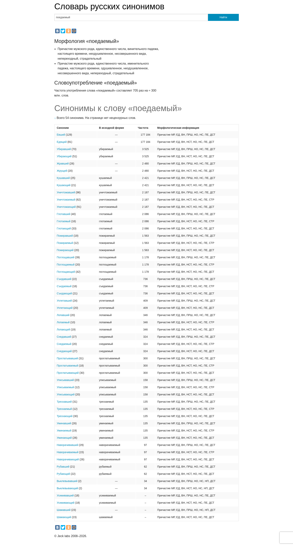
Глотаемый (64, 221)
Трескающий (64, 416)
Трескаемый (64, 408)
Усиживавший (65, 495)
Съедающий (64, 293)
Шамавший (64, 509)
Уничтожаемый (66, 199)
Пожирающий (65, 250)
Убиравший (64, 149)
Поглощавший (65, 257)
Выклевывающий (67, 488)
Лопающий (63, 329)
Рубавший (63, 466)
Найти (223, 17)
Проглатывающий (68, 372)
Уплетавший (64, 300)
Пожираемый (65, 242)
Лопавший (63, 315)
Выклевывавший (67, 481)
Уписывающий (66, 394)
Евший (61, 134)
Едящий (62, 141)
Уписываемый (65, 387)
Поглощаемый (66, 264)
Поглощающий (66, 271)
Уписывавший (65, 380)
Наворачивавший (67, 444)
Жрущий (62, 170)
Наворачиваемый (68, 452)
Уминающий (64, 437)
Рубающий (63, 473)
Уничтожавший (66, 192)
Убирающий (64, 156)
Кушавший (63, 177)
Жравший (63, 163)
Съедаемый (64, 286)
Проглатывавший (67, 358)
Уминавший (64, 423)
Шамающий (64, 517)
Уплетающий (65, 307)
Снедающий (64, 351)
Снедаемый (64, 343)
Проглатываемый (67, 365)
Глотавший (63, 214)
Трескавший (64, 401)
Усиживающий (66, 502)
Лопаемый (63, 322)
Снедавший (64, 336)
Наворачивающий (68, 459)
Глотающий (64, 228)
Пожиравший (65, 235)
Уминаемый (64, 430)
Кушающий (64, 185)
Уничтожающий (66, 206)
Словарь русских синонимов (109, 6)
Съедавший (64, 279)
